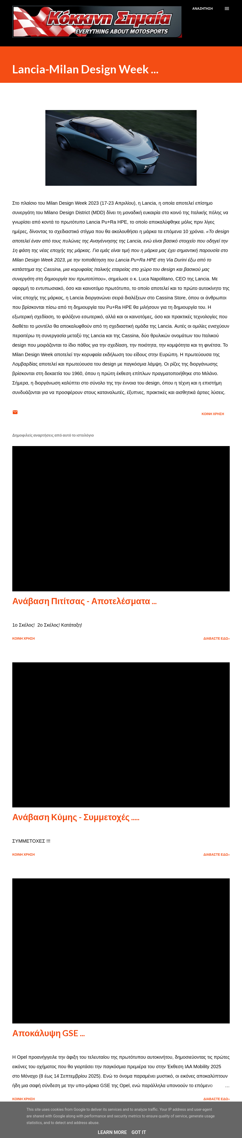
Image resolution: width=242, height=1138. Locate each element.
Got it (139, 1132)
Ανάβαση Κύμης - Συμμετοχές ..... (75, 817)
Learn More (112, 1132)
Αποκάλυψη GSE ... (48, 1033)
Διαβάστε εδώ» (216, 638)
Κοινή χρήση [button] (213, 414)
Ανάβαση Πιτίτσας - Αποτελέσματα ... (84, 601)
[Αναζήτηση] (202, 8)
